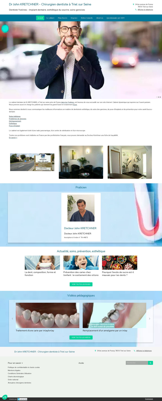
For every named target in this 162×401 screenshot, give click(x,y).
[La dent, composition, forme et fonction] (42, 263)
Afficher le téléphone (145, 10)
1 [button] (157, 97)
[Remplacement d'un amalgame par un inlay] (114, 315)
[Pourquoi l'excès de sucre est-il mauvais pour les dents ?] (119, 263)
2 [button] (158, 97)
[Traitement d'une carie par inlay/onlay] (47, 315)
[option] (81, 60)
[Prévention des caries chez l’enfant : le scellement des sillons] (81, 263)
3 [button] (160, 97)
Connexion (149, 399)
